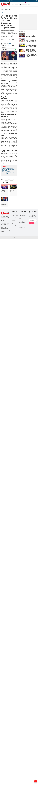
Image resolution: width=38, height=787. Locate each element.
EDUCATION (29, 3)
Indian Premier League (23, 4)
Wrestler (6, 179)
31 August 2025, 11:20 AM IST (8, 46)
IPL (12, 4)
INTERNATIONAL (19, 3)
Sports (10, 9)
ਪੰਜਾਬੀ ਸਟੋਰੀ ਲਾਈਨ (9, 0)
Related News (6, 183)
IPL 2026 (16, 4)
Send (31, 223)
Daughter (11, 179)
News (6, 9)
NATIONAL (13, 3)
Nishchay (10, 43)
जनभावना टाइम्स (3, 0)
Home (2, 9)
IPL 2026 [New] (24, 3)
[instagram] (36, 0)
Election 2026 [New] (7, 3)
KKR (29, 4)
